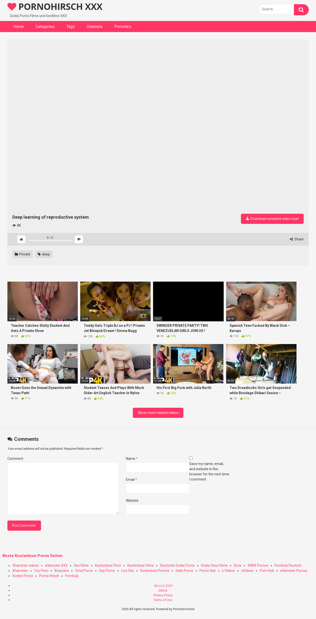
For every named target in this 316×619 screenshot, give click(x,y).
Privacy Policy (163, 595)
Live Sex (127, 571)
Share (297, 239)
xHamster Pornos (293, 571)
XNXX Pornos (258, 565)
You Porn (41, 571)
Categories (45, 26)
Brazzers (62, 571)
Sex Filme (81, 565)
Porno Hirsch (49, 576)
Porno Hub (207, 571)
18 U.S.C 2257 (163, 586)
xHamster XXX (56, 565)
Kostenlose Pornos (154, 571)
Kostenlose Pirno (108, 565)
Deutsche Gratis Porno (177, 565)
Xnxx (237, 565)
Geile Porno (184, 571)
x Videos (228, 571)
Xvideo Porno (22, 576)
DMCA (162, 590)
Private (22, 254)
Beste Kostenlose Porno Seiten (32, 555)
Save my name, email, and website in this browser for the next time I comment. (209, 471)
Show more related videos (158, 413)
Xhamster (20, 571)
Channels (94, 26)
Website (132, 501)
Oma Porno (84, 571)
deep (44, 254)
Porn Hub (267, 571)
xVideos (247, 571)
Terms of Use (163, 600)
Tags (70, 26)
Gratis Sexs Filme (214, 565)
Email (131, 480)
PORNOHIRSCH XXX (54, 6)
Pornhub (72, 576)
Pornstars (122, 26)
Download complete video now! (272, 219)
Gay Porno (107, 571)
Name (132, 459)
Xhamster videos (25, 565)
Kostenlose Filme (140, 565)
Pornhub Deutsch (288, 565)
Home (18, 26)
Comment (15, 459)
